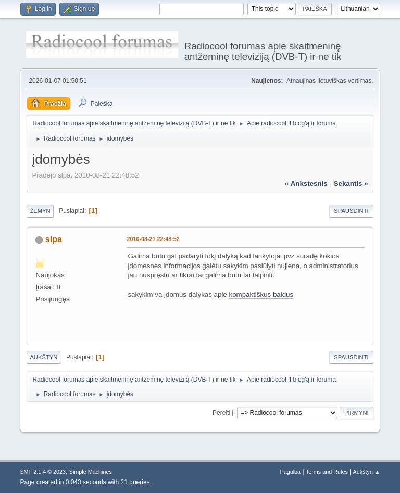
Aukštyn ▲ (366, 472)
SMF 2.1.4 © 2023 (43, 472)
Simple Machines (90, 472)
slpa (53, 239)
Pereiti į (223, 412)
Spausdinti (351, 211)
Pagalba (290, 472)
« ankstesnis (306, 183)
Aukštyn (43, 357)
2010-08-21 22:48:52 (153, 239)
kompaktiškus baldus (261, 294)
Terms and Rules (327, 472)
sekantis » (351, 183)
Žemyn (40, 211)
